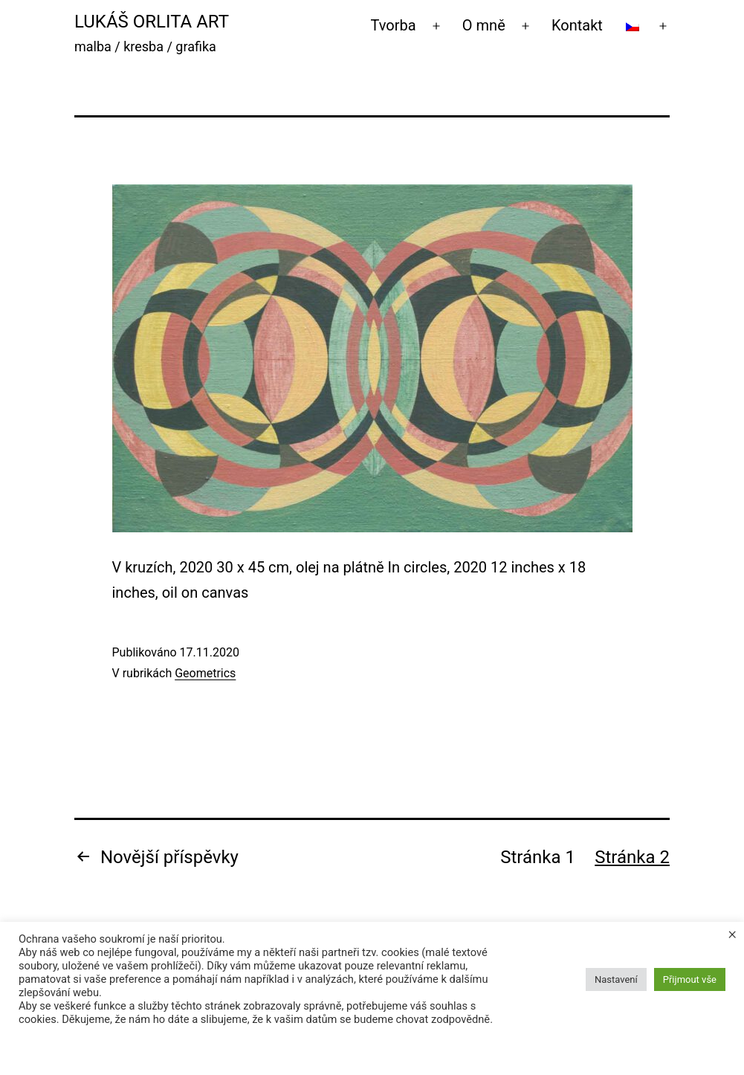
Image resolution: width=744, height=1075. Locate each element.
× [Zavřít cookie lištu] (732, 934)
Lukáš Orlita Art (151, 21)
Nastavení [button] (616, 979)
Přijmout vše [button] (689, 979)
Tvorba (393, 25)
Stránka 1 (537, 857)
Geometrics (205, 673)
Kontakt (577, 25)
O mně (483, 25)
